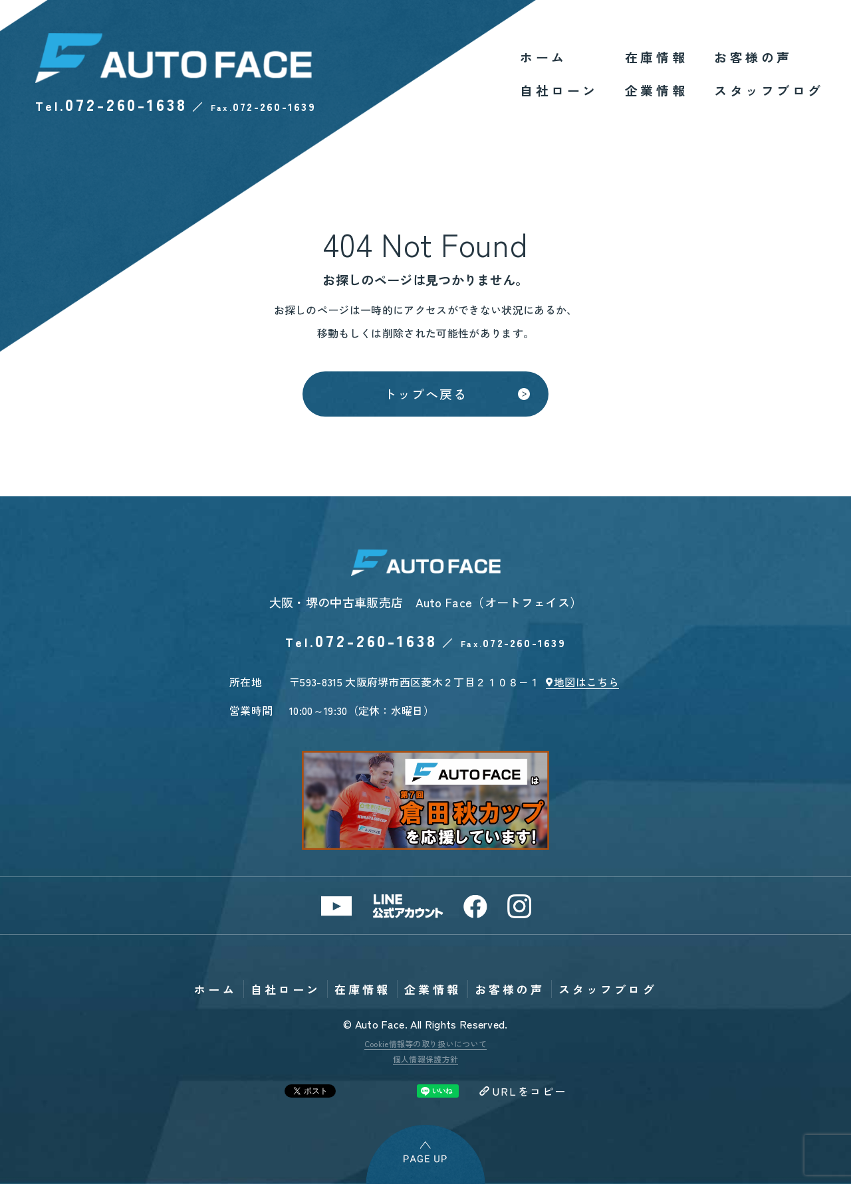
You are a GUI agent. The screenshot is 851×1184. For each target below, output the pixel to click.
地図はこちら (586, 682)
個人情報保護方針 (426, 1058)
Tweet (310, 1091)
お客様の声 (753, 57)
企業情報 (656, 90)
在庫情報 (656, 57)
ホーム (543, 57)
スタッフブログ (769, 90)
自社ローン (559, 90)
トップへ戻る (425, 394)
